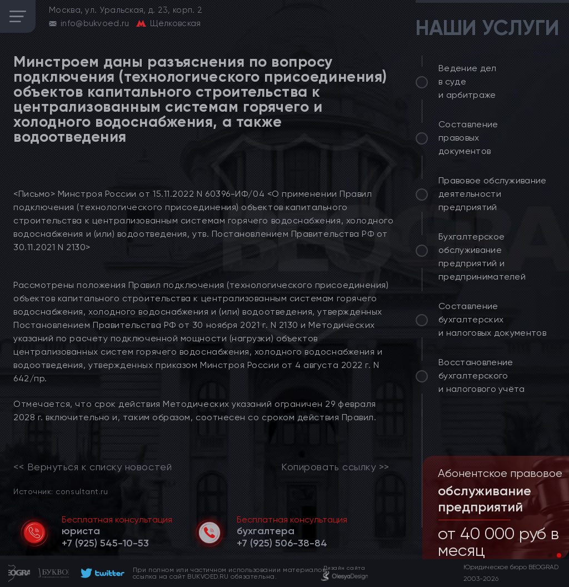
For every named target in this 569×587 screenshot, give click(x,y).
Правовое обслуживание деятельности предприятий (492, 193)
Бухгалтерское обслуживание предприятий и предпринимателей (482, 256)
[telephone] (105, 543)
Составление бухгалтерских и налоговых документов (492, 319)
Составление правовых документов (468, 137)
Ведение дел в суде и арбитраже (467, 81)
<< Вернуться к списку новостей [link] (92, 467)
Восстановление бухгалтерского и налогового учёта (481, 375)
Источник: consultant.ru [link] (60, 491)
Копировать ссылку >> (335, 467)
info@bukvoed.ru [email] (95, 23)
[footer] (100, 573)
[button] (550, 555)
